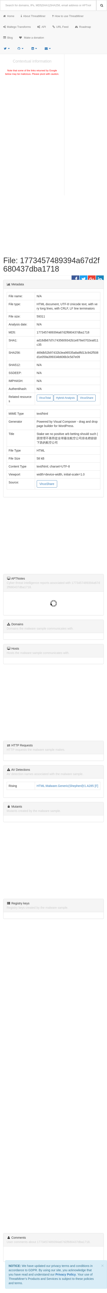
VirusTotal (45, 397)
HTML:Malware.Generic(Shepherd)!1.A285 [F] (67, 786)
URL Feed (60, 26)
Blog (8, 37)
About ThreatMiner (33, 16)
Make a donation (31, 37)
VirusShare (86, 397)
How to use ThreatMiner (68, 16)
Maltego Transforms (17, 26)
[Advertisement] (32, 109)
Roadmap (83, 26)
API (41, 26)
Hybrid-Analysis (65, 397)
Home (8, 16)
